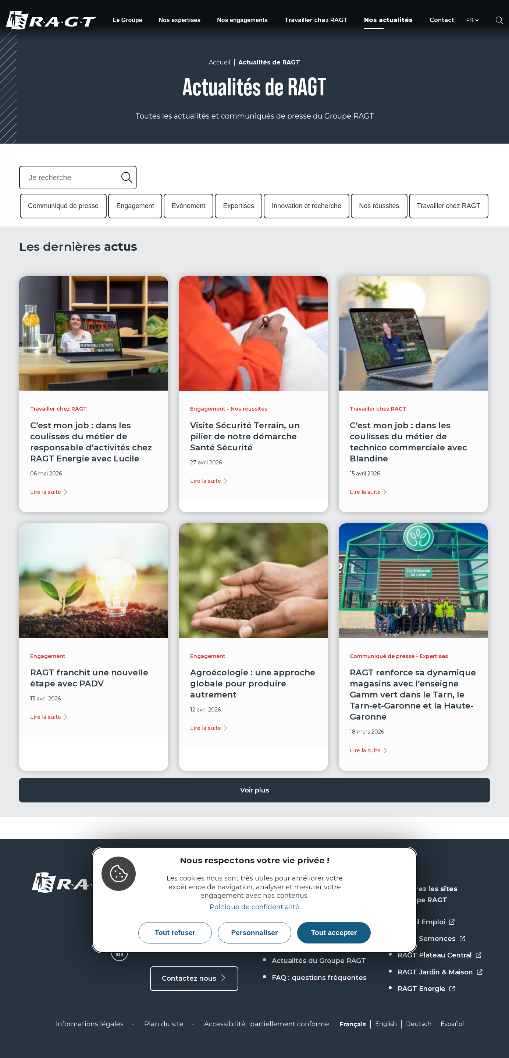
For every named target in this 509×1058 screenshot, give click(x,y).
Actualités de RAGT (269, 62)
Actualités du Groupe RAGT (319, 961)
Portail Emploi (421, 922)
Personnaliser (254, 932)
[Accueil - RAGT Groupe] (80, 882)
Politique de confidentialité (254, 907)
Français (353, 1024)
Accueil (220, 62)
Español (452, 1024)
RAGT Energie (421, 989)
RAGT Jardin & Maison (435, 972)
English (386, 1024)
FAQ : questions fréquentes (319, 978)
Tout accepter (334, 932)
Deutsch (418, 1024)
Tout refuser (175, 932)
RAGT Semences (427, 939)
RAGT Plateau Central (435, 955)
